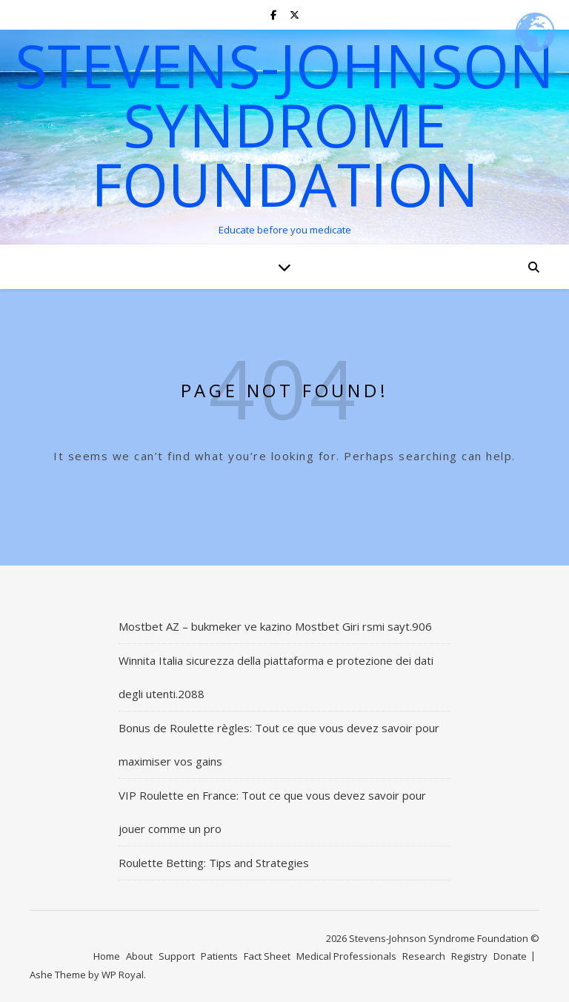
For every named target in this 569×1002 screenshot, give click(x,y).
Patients (219, 956)
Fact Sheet (267, 956)
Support (177, 956)
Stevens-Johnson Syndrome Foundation (284, 124)
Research (423, 956)
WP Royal (123, 974)
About (139, 956)
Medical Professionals (346, 956)
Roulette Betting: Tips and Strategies (214, 862)
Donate (510, 956)
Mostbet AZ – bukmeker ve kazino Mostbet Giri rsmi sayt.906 (275, 626)
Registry (469, 956)
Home (106, 956)
